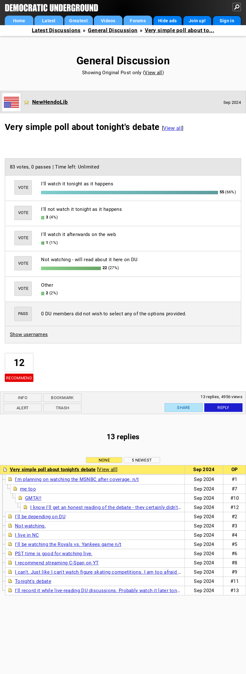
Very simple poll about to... (179, 30)
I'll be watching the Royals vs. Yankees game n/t (68, 544)
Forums (138, 20)
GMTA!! (33, 498)
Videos (108, 20)
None (104, 460)
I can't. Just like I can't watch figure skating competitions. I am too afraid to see (103, 572)
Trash (62, 407)
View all (153, 72)
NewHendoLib (50, 102)
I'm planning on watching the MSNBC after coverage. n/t (77, 479)
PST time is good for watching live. (54, 553)
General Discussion (112, 30)
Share (183, 407)
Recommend (19, 378)
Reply (223, 407)
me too (28, 489)
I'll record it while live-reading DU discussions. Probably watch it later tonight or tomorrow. (115, 590)
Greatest (78, 20)
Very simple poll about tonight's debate (53, 469)
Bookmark (62, 397)
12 (19, 362)
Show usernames (29, 334)
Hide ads (167, 20)
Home (19, 20)
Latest (49, 20)
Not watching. (30, 526)
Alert (23, 407)
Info (22, 397)
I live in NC (27, 535)
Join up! (197, 20)
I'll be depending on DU (40, 517)
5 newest (142, 460)
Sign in (227, 20)
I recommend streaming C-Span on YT (57, 563)
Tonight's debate (33, 581)
